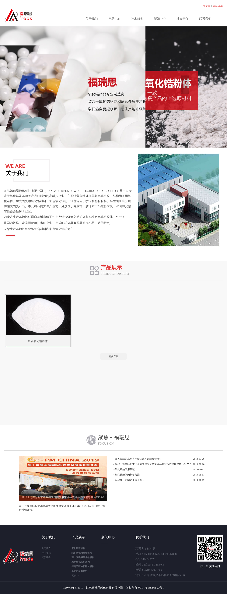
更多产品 (113, 356)
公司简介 (46, 548)
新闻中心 (160, 18)
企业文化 (46, 553)
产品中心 (114, 18)
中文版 (206, 6)
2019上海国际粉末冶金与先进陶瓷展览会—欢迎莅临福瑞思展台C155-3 (63, 497)
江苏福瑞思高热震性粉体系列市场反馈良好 (138, 458)
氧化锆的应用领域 (124, 469)
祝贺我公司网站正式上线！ (129, 480)
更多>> (75, 575)
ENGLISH (218, 6)
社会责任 (182, 18)
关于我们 (92, 18)
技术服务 (137, 18)
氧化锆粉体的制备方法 (127, 474)
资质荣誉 (46, 557)
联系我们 (205, 18)
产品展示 (78, 537)
